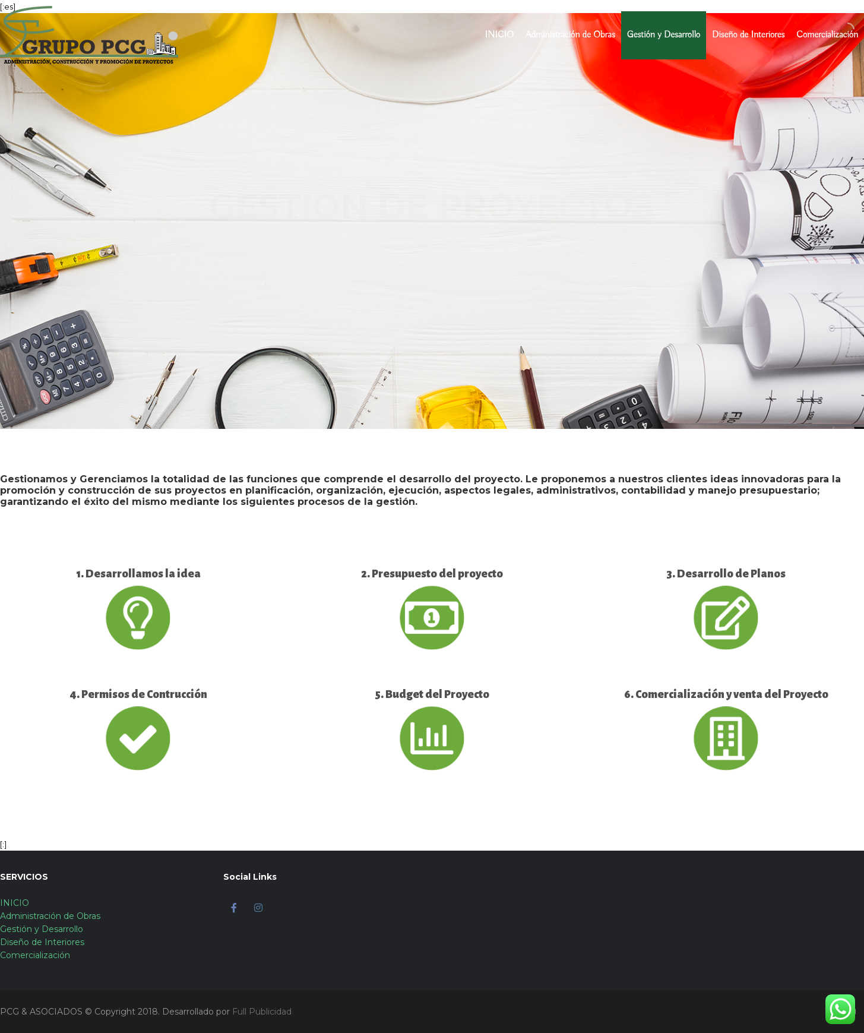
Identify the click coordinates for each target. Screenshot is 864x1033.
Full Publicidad (262, 1011)
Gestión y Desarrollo (663, 35)
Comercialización (827, 35)
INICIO (499, 35)
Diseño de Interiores (748, 35)
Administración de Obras (570, 35)
